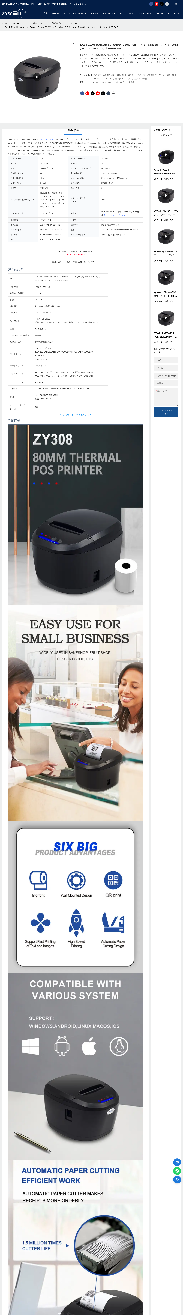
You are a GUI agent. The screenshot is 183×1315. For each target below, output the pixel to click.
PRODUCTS (18, 23)
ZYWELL (6, 23)
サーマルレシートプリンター (115, 215)
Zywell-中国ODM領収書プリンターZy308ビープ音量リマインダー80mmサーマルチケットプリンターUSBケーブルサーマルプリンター (166, 294)
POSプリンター (48, 139)
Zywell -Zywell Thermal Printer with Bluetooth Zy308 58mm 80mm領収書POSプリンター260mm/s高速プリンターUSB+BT (166, 172)
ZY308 (74, 23)
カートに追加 (163, 179)
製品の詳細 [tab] (73, 130)
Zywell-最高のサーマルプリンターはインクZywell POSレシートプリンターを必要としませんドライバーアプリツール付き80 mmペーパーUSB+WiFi (166, 253)
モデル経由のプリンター (38, 23)
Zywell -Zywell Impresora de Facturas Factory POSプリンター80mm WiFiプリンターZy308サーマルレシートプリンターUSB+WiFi (61, 27)
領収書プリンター (60, 23)
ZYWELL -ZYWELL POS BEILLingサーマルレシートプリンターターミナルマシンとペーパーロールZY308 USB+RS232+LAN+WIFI (166, 335)
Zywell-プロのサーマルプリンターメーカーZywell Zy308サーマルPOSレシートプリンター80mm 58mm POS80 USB (166, 213)
